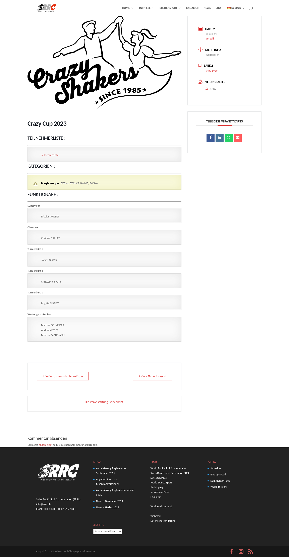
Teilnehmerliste (50, 155)
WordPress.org (218, 486)
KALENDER (192, 8)
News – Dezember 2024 (109, 501)
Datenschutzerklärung (163, 521)
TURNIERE (144, 8)
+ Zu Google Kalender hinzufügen (63, 376)
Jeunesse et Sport (161, 492)
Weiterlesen (212, 55)
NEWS (207, 8)
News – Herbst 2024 (107, 507)
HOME (126, 8)
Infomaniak (88, 551)
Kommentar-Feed (220, 480)
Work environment (161, 506)
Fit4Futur (156, 497)
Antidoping (157, 487)
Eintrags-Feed (218, 474)
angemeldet (45, 445)
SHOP (219, 8)
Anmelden (216, 468)
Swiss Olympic (159, 478)
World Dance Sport (161, 482)
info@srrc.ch (43, 504)
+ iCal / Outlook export (153, 376)
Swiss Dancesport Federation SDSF (170, 473)
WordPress (57, 551)
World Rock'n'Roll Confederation (169, 468)
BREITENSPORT (168, 8)
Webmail (156, 516)
